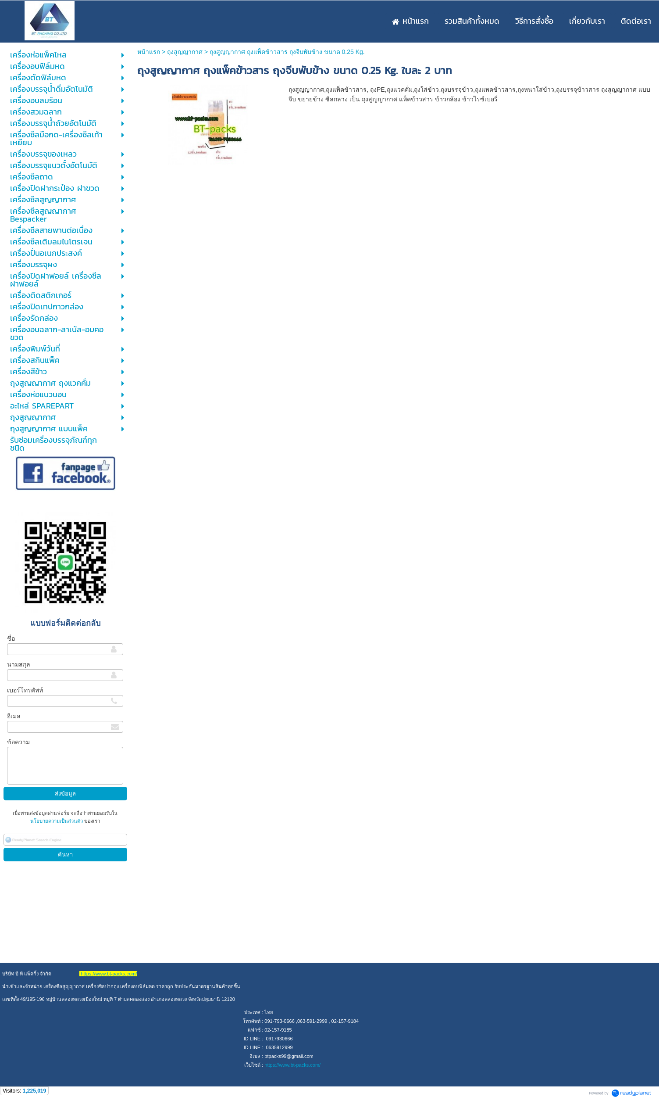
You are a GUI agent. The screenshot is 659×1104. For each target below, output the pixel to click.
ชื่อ (11, 638)
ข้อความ (18, 742)
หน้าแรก (148, 51)
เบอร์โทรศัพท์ (25, 690)
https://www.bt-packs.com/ (292, 1065)
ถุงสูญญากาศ (185, 51)
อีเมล (14, 716)
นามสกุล (18, 664)
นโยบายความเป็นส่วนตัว (57, 821)
